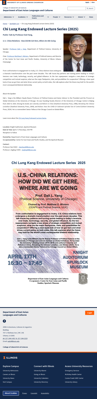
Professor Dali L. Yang (18, 49)
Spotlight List (14, 24)
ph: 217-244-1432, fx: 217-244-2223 (15, 338)
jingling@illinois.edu (29, 150)
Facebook (4, 321)
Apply (87, 2)
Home (5, 24)
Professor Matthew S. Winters (17, 56)
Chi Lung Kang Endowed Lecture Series (32, 118)
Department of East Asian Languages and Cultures (28, 10)
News (91, 17)
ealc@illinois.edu (13, 341)
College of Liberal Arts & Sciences (14, 8)
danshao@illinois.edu (26, 147)
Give (93, 2)
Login (89, 313)
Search (91, 8)
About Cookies (11, 393)
